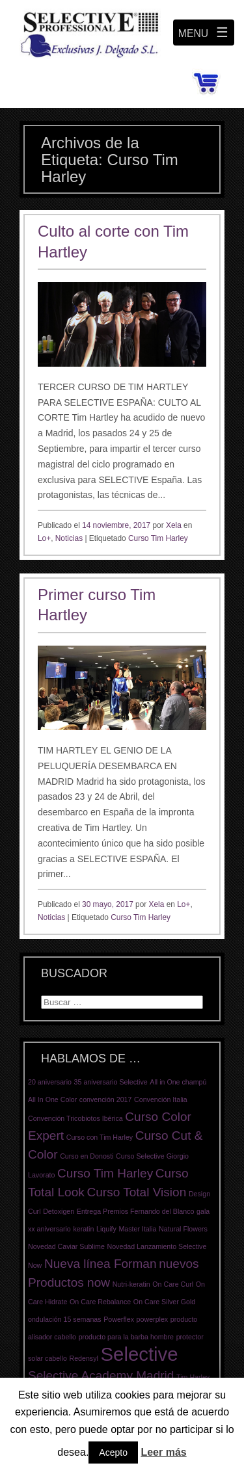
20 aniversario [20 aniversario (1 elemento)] (50, 1082)
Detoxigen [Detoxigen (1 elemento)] (58, 1211)
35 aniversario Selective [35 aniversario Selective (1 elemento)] (111, 1082)
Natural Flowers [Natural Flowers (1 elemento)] (183, 1229)
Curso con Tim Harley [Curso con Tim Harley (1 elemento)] (99, 1137)
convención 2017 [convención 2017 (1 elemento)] (105, 1099)
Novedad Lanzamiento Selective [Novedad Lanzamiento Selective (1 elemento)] (157, 1246)
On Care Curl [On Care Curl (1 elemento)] (172, 1284)
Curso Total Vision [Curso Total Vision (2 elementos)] (136, 1192)
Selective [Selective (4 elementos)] (139, 1354)
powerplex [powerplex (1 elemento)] (153, 1319)
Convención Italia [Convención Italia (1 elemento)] (160, 1099)
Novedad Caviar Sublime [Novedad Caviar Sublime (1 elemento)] (66, 1246)
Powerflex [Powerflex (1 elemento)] (118, 1319)
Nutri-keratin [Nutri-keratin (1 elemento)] (131, 1284)
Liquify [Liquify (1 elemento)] (106, 1229)
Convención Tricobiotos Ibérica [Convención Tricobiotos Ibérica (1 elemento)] (75, 1118)
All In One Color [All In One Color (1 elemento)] (52, 1099)
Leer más (163, 1452)
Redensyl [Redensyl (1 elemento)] (83, 1358)
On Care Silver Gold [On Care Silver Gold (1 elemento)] (164, 1302)
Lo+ (44, 538)
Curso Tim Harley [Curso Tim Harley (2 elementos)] (105, 1173)
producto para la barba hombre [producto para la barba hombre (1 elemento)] (126, 1337)
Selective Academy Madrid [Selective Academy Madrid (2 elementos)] (101, 1375)
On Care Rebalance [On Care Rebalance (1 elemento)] (100, 1302)
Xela (174, 525)
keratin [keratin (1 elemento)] (83, 1229)
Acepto (113, 1452)
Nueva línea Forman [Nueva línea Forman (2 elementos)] (100, 1263)
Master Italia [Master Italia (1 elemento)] (137, 1229)
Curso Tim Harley (158, 538)
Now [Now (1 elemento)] (35, 1265)
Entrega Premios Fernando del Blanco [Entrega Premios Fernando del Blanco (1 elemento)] (136, 1211)
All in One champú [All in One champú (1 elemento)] (178, 1082)
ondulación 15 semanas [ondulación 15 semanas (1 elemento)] (65, 1319)
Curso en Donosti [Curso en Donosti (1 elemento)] (86, 1156)
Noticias (69, 538)
